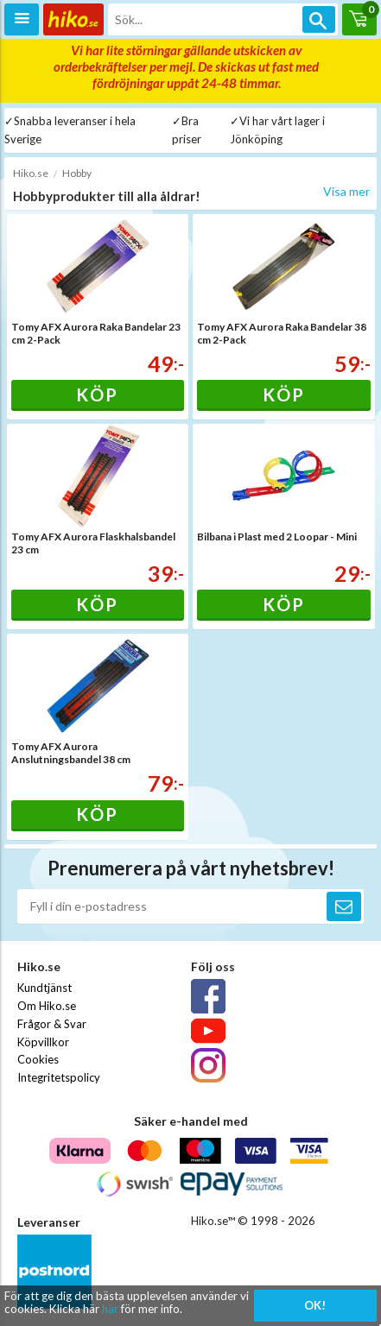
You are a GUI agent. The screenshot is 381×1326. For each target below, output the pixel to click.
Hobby (77, 173)
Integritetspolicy (58, 1077)
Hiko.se (30, 173)
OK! (315, 1305)
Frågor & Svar (51, 1024)
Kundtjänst (44, 987)
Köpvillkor (43, 1042)
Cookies (38, 1059)
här (110, 1309)
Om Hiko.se (46, 1006)
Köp (97, 394)
